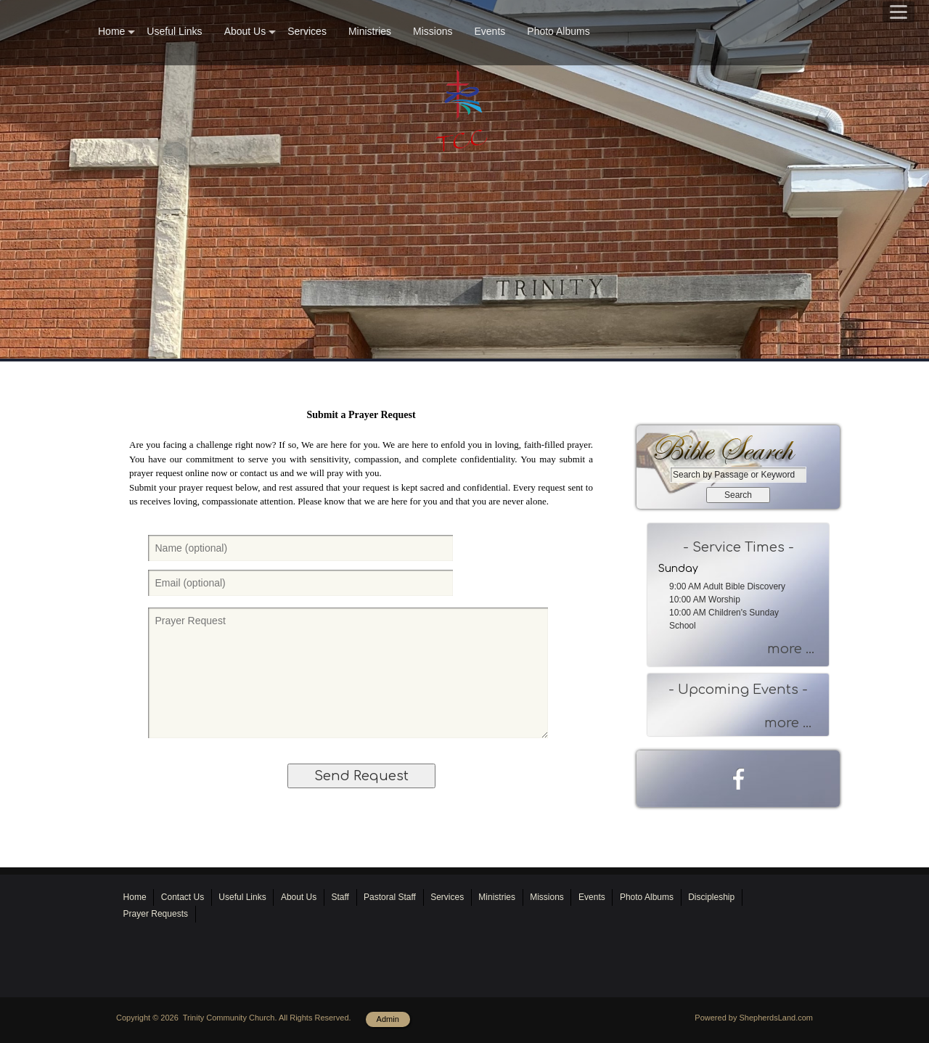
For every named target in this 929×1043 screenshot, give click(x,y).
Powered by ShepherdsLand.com (754, 1017)
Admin (388, 1019)
